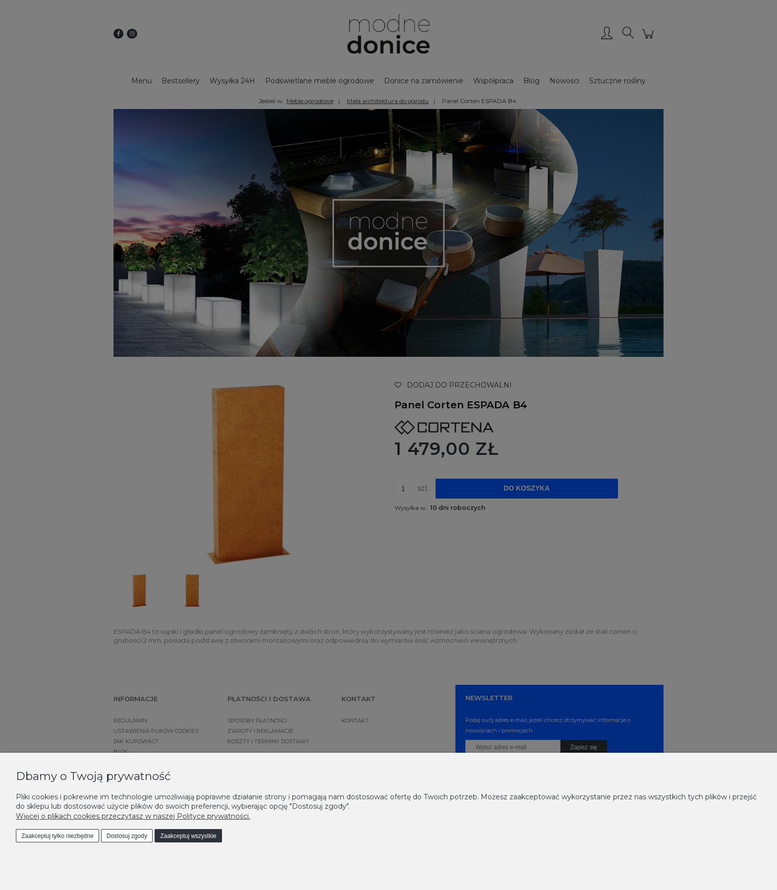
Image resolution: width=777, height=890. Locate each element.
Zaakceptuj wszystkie (188, 836)
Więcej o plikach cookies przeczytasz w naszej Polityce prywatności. (133, 816)
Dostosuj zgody (127, 836)
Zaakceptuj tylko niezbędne (57, 836)
